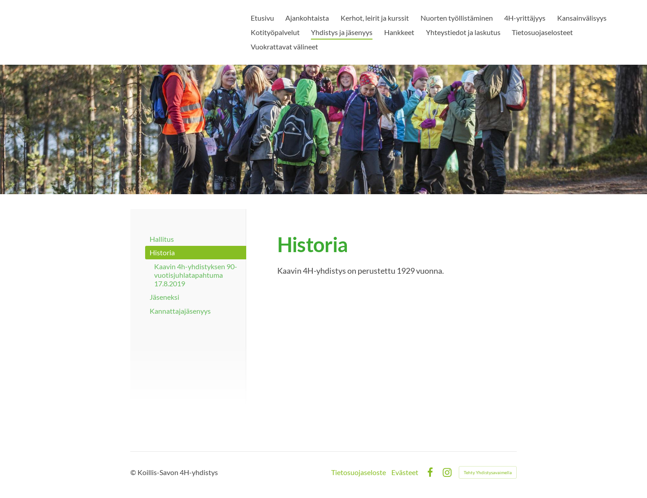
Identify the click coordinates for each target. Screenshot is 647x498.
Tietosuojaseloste (358, 472)
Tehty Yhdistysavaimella (488, 472)
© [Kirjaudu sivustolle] (133, 472)
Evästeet (404, 472)
